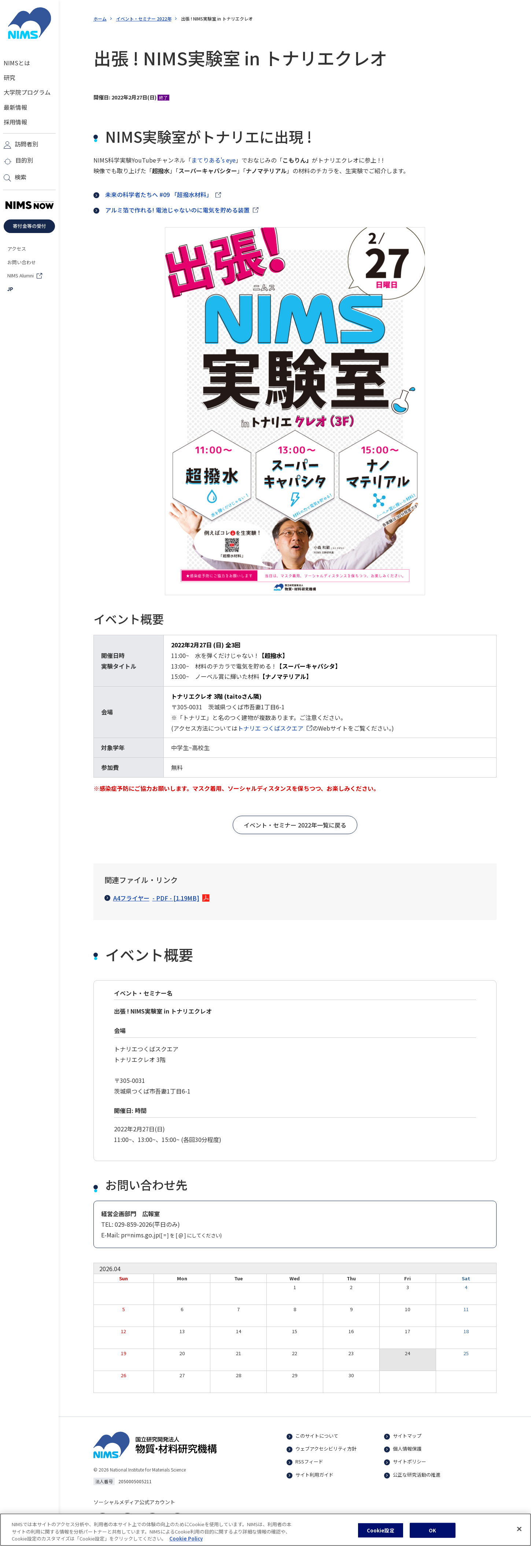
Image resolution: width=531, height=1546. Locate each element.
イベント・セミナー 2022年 (144, 18)
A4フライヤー (151, 898)
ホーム (100, 18)
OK (432, 1534)
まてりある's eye (213, 160)
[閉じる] (519, 1533)
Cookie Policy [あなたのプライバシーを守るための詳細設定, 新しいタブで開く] (186, 1542)
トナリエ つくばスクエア (270, 728)
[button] (295, 825)
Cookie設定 (380, 1534)
